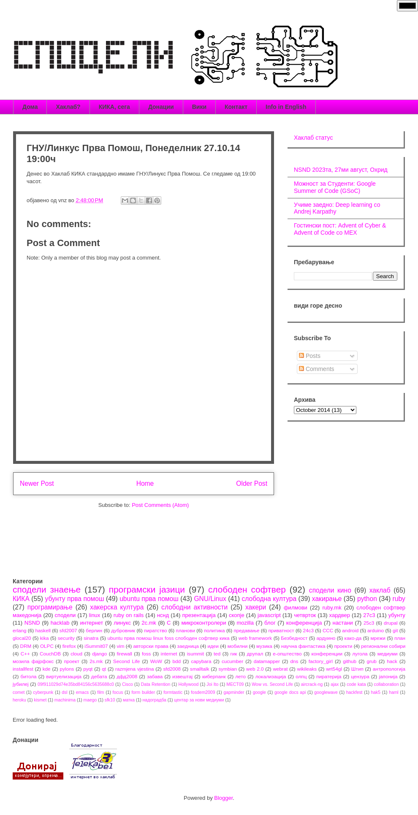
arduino (375, 630)
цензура (360, 676)
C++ (25, 653)
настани (342, 623)
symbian (227, 668)
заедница (188, 646)
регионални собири (383, 646)
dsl (64, 692)
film (100, 692)
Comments (316, 369)
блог (270, 623)
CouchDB (50, 653)
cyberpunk (43, 692)
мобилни (238, 646)
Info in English (286, 106)
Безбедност (294, 638)
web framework (255, 638)
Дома (30, 106)
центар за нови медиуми (199, 700)
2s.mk (96, 661)
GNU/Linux (210, 598)
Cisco (127, 684)
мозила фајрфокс (33, 661)
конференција (304, 623)
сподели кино (330, 590)
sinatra (91, 638)
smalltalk (199, 668)
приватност (281, 630)
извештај (182, 676)
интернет (91, 623)
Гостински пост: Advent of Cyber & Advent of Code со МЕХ (340, 229)
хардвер (339, 615)
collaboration (386, 684)
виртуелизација (63, 676)
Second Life (126, 661)
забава (155, 676)
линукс (122, 623)
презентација (198, 615)
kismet (40, 700)
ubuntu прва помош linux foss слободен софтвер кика (168, 638)
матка (129, 700)
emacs (82, 692)
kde (47, 668)
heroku (19, 700)
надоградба (154, 700)
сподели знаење (47, 589)
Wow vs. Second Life (272, 684)
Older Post (251, 483)
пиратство (155, 630)
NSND (32, 623)
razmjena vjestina (134, 668)
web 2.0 (255, 668)
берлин (94, 630)
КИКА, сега (114, 106)
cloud (76, 653)
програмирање (50, 607)
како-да (353, 638)
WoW (156, 661)
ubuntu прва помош (149, 598)
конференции (327, 653)
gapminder (233, 692)
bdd (177, 661)
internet (169, 653)
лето (240, 676)
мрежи (378, 638)
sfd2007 (68, 630)
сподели (65, 615)
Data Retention (156, 684)
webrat (280, 668)
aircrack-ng (312, 684)
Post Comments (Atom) (160, 505)
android (350, 630)
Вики (199, 106)
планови (185, 630)
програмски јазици (147, 589)
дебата (99, 676)
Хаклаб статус (313, 137)
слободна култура (269, 598)
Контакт (236, 106)
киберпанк (214, 676)
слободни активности (194, 607)
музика (264, 646)
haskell (42, 630)
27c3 (369, 615)
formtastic (172, 692)
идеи (212, 646)
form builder (143, 692)
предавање (247, 630)
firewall (124, 653)
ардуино (325, 638)
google (259, 692)
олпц (301, 676)
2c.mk (148, 623)
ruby (399, 598)
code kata (356, 684)
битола (29, 676)
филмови (295, 607)
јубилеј (21, 684)
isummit (195, 653)
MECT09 (235, 684)
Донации (161, 106)
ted (217, 653)
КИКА (21, 598)
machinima (65, 700)
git (395, 630)
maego (90, 700)
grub (371, 661)
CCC (328, 630)
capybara (201, 661)
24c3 (308, 630)
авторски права (150, 646)
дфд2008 (127, 676)
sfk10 (110, 700)
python (367, 598)
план (399, 638)
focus (118, 692)
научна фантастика (303, 646)
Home (145, 483)
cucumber (232, 661)
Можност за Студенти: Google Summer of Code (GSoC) (335, 187)
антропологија (389, 668)
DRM (26, 646)
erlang (20, 630)
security (66, 638)
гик (233, 653)
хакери (255, 607)
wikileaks (307, 668)
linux (94, 615)
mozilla (245, 623)
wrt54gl (334, 668)
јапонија (388, 676)
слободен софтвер (247, 589)
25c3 (369, 622)
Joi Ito (212, 684)
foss (146, 653)
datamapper (267, 661)
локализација (270, 676)
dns (294, 661)
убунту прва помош (74, 598)
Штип (357, 668)
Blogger (223, 798)
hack (392, 661)
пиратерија (328, 676)
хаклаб (380, 590)
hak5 (376, 692)
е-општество (287, 653)
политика (214, 630)
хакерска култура (117, 607)
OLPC (47, 646)
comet (18, 692)
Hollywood (188, 684)
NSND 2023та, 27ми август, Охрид (341, 169)
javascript (269, 615)
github (349, 661)
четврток (305, 615)
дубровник (123, 630)
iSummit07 (96, 646)
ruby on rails (129, 615)
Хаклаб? (68, 106)
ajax (335, 684)
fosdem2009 (203, 692)
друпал (255, 653)
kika (44, 638)
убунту (396, 615)
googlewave (325, 692)
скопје (236, 615)
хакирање (327, 598)
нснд (163, 615)
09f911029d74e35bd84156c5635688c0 (76, 684)
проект (71, 661)
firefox (69, 646)
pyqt (87, 668)
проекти (343, 646)
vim (120, 646)
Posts (309, 355)
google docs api (290, 692)
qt (104, 668)
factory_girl (321, 661)
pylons (67, 668)
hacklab (60, 623)
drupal (391, 622)
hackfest (354, 692)
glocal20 (22, 638)
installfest (23, 668)
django (99, 653)
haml (394, 692)
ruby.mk (331, 607)
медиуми (387, 653)
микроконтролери (203, 623)
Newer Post (37, 483)
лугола (359, 653)
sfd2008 (172, 668)
